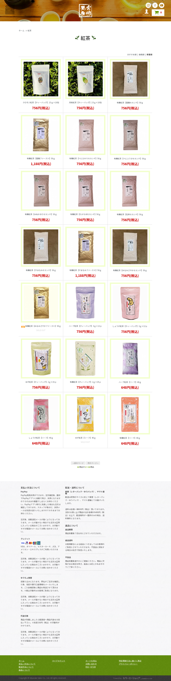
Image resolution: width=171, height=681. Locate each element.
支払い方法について (27, 663)
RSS (87, 667)
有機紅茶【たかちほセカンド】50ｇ (85, 214)
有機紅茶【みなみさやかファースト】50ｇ (41, 326)
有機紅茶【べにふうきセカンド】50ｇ (130, 158)
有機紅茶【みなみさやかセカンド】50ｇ (130, 270)
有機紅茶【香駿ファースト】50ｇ (41, 158)
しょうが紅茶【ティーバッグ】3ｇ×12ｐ (129, 326)
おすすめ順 (132, 54)
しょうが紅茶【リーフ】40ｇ (41, 437)
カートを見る (91, 660)
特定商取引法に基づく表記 (130, 660)
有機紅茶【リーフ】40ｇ (130, 438)
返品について (24, 670)
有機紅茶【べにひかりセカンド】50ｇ (85, 158)
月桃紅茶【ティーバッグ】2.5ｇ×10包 (85, 102)
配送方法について (26, 667)
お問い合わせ (91, 663)
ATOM (93, 667)
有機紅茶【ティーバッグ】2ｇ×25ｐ (85, 382)
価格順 (141, 54)
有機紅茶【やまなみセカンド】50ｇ (41, 270)
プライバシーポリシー (128, 663)
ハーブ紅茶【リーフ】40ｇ (130, 382)
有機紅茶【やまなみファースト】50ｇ (85, 270)
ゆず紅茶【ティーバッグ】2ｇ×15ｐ (41, 382)
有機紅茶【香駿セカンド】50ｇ (130, 102)
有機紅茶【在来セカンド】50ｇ (130, 214)
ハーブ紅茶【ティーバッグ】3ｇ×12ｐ (85, 326)
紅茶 (29, 30)
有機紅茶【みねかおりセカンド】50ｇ (41, 214)
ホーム (21, 30)
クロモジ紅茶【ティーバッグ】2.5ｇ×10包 (41, 102)
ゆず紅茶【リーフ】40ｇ (85, 437)
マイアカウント (58, 660)
